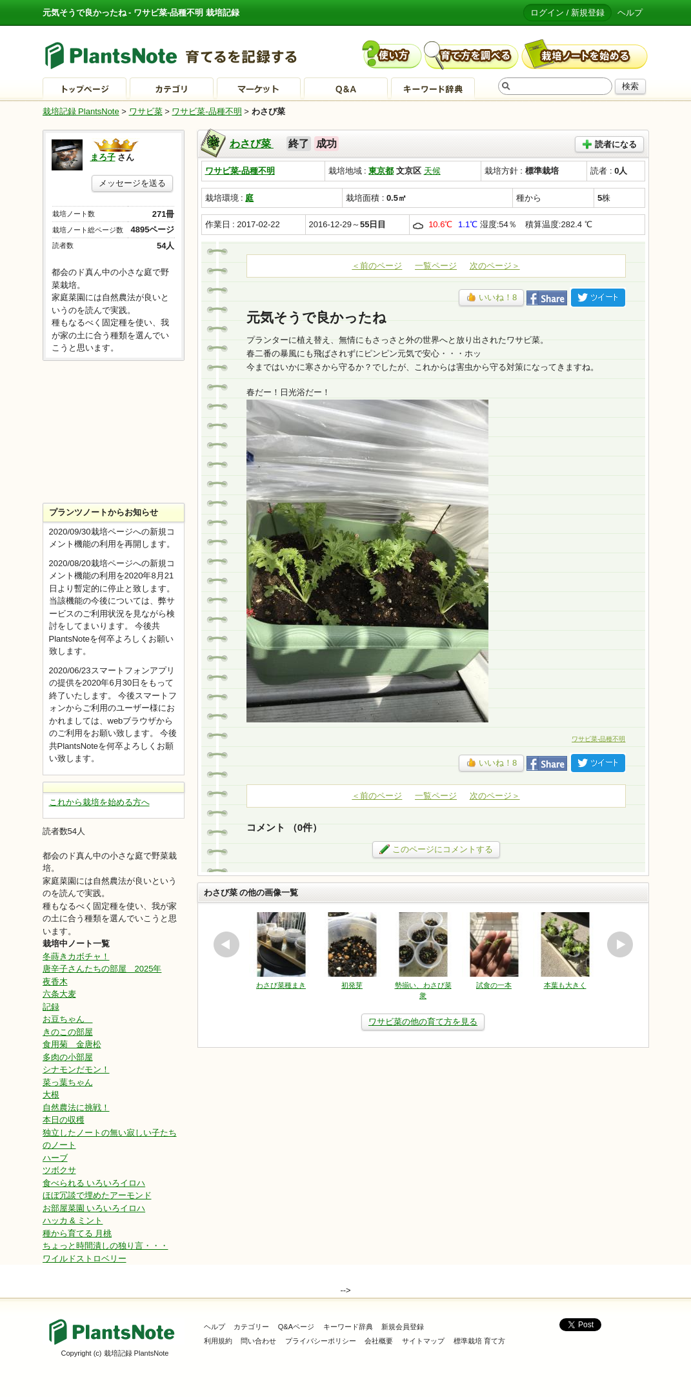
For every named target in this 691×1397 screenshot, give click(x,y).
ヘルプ (630, 12)
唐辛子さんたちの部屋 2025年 (102, 969)
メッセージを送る (132, 183)
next (620, 944)
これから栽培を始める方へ (99, 802)
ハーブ (55, 1158)
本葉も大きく (565, 985)
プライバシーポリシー (320, 1341)
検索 (630, 86)
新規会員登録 (402, 1327)
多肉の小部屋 (68, 1057)
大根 (51, 1094)
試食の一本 (494, 985)
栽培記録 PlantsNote (81, 111)
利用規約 (218, 1341)
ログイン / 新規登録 (567, 12)
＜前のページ (377, 265)
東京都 (381, 171)
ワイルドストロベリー (84, 1258)
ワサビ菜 (146, 111)
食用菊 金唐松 (72, 1044)
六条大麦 (59, 994)
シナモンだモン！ (76, 1069)
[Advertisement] (113, 431)
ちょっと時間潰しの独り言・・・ (105, 1245)
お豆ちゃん (68, 1019)
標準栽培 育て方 (479, 1341)
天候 (432, 171)
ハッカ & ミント (73, 1220)
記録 (51, 1007)
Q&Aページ (296, 1327)
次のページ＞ (495, 265)
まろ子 (102, 157)
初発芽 (352, 985)
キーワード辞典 (348, 1327)
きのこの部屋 (68, 1032)
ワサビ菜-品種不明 (206, 111)
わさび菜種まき (281, 985)
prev (226, 944)
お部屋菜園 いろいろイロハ (94, 1208)
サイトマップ (423, 1341)
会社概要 (379, 1341)
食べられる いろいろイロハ (94, 1183)
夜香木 (55, 981)
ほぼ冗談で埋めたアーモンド (97, 1195)
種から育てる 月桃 (77, 1233)
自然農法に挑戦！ (76, 1107)
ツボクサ (59, 1170)
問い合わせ (258, 1341)
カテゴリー (251, 1327)
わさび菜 (252, 143)
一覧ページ (436, 265)
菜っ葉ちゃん (68, 1082)
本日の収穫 (64, 1120)
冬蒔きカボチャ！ (76, 956)
